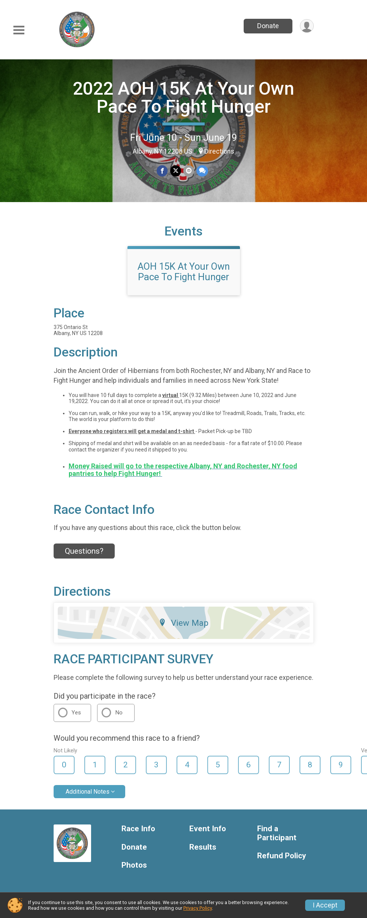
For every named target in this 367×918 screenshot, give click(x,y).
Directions (219, 151)
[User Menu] (307, 26)
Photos (134, 865)
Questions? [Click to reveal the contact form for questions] (84, 551)
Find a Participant (277, 833)
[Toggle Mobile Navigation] (18, 30)
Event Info (207, 828)
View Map (183, 623)
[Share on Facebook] (162, 171)
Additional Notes (87, 791)
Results (202, 847)
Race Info (138, 828)
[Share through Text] (202, 171)
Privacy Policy (197, 908)
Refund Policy (281, 856)
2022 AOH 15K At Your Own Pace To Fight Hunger (183, 97)
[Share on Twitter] (175, 171)
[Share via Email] (188, 171)
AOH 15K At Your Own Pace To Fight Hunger (184, 271)
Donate (268, 26)
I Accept (325, 905)
